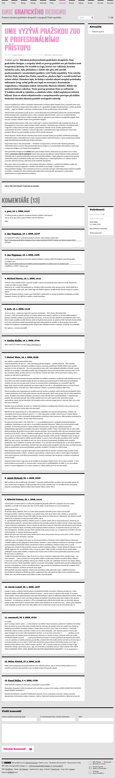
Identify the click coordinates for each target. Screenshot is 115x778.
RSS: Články (98, 762)
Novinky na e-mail (100, 764)
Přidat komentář (96, 233)
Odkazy (80, 3)
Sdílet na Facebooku (100, 768)
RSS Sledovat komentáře (98, 229)
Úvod (3, 3)
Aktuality (48, 55)
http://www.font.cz (34, 345)
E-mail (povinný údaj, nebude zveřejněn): (55, 717)
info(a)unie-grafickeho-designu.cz (40, 766)
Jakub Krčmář (14, 478)
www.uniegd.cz (58, 766)
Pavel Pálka (14, 680)
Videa (52, 3)
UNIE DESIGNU (34, 12)
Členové (71, 3)
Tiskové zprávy (57, 55)
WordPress (9, 769)
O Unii (13, 3)
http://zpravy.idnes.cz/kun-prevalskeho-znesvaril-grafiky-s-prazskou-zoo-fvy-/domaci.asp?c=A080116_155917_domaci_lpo (37, 264)
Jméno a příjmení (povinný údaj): (14, 717)
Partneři (100, 3)
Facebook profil (99, 767)
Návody (33, 3)
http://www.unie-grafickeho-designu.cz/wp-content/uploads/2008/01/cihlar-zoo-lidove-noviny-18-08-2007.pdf (40, 240)
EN (112, 17)
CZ (109, 17)
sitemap (72, 769)
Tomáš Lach (55, 769)
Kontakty (110, 3)
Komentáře (108, 762)
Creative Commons (32, 763)
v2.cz (41, 769)
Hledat (92, 17)
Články (23, 3)
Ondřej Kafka (17, 55)
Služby (90, 3)
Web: (80, 717)
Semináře (43, 3)
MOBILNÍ (11, 772)
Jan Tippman (14, 233)
